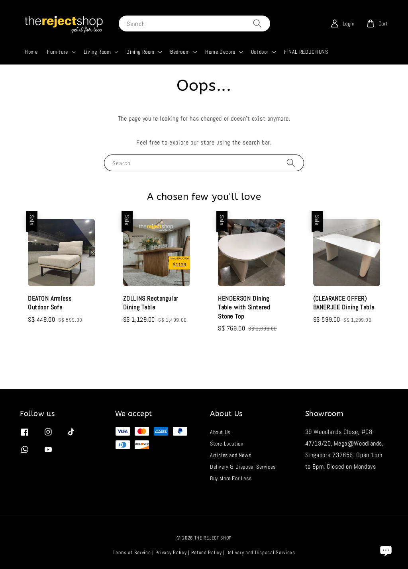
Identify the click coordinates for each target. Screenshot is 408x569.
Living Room (97, 51)
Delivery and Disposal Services (260, 552)
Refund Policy (206, 552)
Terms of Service (132, 552)
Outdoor (260, 51)
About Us (220, 432)
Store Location (226, 443)
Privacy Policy (171, 552)
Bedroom (180, 51)
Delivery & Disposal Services (243, 466)
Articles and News (230, 455)
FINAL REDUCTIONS (306, 51)
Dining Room (140, 51)
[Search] (257, 23)
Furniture (57, 51)
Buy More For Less (230, 478)
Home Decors (220, 51)
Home (31, 51)
